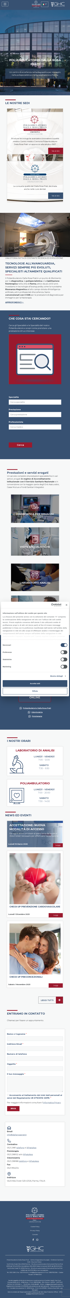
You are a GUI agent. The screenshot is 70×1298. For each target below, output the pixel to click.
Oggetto (11, 1064)
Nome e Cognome (16, 1034)
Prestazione (15, 409)
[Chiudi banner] (66, 605)
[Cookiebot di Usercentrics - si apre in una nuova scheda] (51, 604)
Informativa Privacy (52, 1103)
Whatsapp (37, 1240)
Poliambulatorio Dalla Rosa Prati (37, 708)
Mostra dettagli (56, 676)
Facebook (33, 1240)
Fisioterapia (37, 716)
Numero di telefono (17, 1054)
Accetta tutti (35, 683)
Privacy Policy (35, 1230)
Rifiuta (35, 691)
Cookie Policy (35, 1226)
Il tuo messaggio (15, 1074)
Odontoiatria (37, 712)
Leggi (57, 845)
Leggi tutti (52, 1000)
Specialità (14, 397)
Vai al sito (56, 151)
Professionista (16, 422)
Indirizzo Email (14, 1044)
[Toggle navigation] (5, 4)
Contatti (35, 1234)
